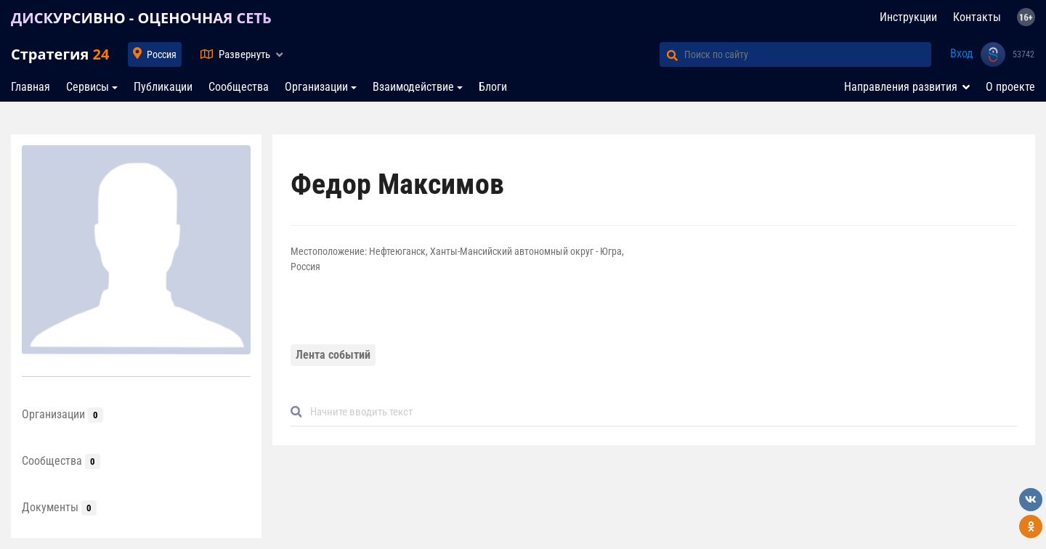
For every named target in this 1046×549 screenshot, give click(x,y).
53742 (1023, 54)
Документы (59, 507)
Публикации (163, 87)
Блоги (493, 87)
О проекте (1010, 87)
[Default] (659, 412)
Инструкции (908, 17)
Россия (162, 54)
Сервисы (87, 87)
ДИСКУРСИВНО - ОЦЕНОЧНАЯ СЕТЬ (141, 18)
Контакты (977, 17)
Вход (961, 53)
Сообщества (238, 87)
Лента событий (333, 355)
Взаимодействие (413, 87)
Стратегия (60, 54)
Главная (30, 87)
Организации (316, 87)
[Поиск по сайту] (807, 54)
